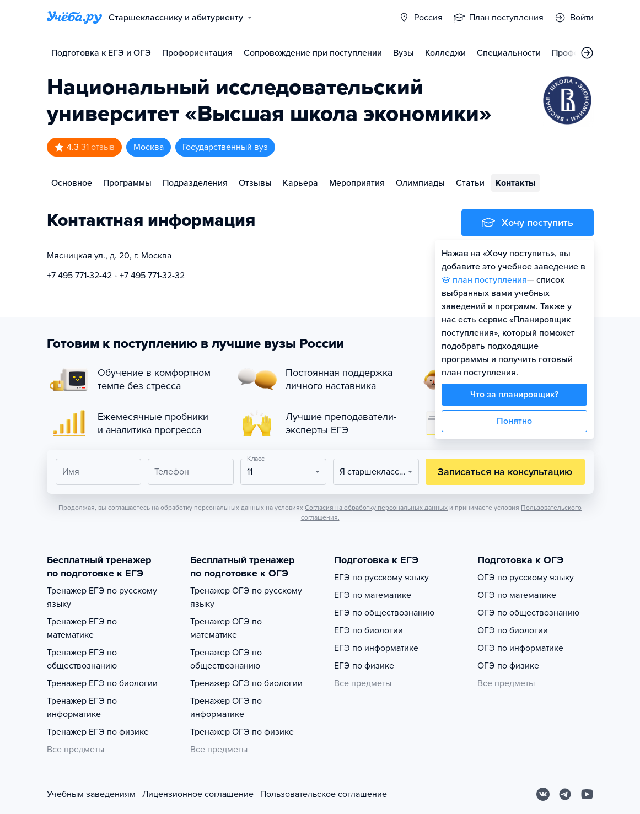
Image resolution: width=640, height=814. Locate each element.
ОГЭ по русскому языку (525, 577)
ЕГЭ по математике (372, 595)
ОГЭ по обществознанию (528, 612)
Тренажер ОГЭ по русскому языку (246, 597)
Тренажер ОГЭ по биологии (246, 683)
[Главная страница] (74, 17)
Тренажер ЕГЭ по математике (82, 628)
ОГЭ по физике (508, 665)
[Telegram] (565, 794)
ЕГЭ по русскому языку (381, 577)
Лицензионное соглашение (198, 794)
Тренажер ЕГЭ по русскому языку (102, 597)
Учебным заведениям (91, 794)
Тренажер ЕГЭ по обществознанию (82, 659)
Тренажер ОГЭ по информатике (226, 708)
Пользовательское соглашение (323, 794)
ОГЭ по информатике (520, 648)
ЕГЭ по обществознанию (384, 612)
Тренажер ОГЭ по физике (242, 731)
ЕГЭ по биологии (368, 630)
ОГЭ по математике (516, 595)
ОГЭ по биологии (512, 630)
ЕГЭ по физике (364, 665)
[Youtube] (587, 794)
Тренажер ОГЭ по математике (226, 628)
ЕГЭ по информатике (376, 648)
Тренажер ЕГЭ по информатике (82, 708)
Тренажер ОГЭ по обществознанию (226, 659)
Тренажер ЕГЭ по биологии (102, 683)
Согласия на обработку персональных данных (376, 507)
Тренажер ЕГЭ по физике (98, 731)
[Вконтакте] (543, 794)
